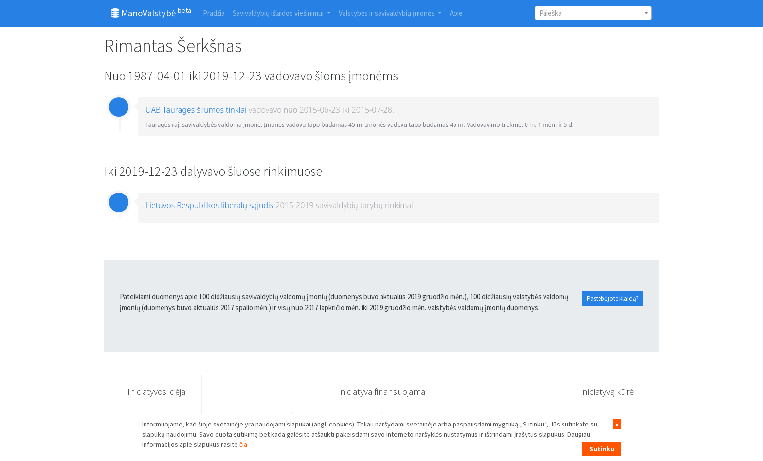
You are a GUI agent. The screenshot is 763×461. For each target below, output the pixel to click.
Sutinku (601, 448)
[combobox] (593, 13)
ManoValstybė (151, 12)
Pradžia (214, 13)
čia (243, 444)
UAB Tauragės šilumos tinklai (196, 110)
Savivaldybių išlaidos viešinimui (279, 13)
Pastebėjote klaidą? (613, 298)
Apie (456, 13)
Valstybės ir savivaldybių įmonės (387, 13)
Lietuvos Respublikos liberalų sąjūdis (209, 205)
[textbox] (593, 13)
